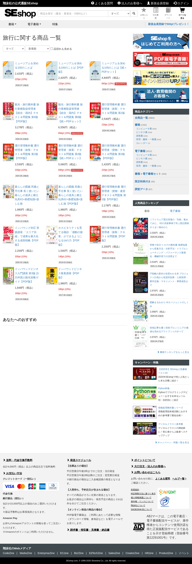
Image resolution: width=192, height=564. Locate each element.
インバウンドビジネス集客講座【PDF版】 (70, 273)
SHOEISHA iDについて (141, 509)
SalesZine (114, 553)
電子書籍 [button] (33, 24)
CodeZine (8, 553)
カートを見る (182, 13)
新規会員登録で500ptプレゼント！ (168, 24)
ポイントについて (143, 460)
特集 (55, 24)
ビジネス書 (144, 132)
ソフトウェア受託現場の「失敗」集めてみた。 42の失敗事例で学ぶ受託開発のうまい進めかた (169, 223)
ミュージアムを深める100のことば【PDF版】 (71, 67)
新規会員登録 (158, 3)
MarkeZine (26, 553)
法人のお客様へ (130, 3)
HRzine (149, 553)
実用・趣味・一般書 (148, 139)
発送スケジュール (79, 460)
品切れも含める (61, 48)
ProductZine (166, 553)
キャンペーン (121, 84)
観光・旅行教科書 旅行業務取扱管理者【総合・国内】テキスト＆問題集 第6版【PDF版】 (27, 113)
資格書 (142, 135)
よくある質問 (102, 3)
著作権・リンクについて (142, 501)
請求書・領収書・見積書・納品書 (88, 529)
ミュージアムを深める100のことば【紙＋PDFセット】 (114, 67)
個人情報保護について (141, 497)
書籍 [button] (11, 24)
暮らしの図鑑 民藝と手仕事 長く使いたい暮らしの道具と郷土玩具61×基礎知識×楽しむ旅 (27, 195)
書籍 (137, 124)
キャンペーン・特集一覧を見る (172, 442)
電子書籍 (140, 151)
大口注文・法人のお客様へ (148, 466)
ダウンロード (168, 13)
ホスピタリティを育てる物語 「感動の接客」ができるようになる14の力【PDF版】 (70, 236)
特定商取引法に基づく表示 (143, 493)
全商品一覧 (141, 117)
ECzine (64, 553)
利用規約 (135, 489)
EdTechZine (96, 553)
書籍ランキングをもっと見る (173, 352)
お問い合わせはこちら (145, 472)
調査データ (141, 189)
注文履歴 (155, 13)
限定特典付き (143, 181)
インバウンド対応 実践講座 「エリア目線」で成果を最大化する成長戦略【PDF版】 (27, 236)
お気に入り (144, 13)
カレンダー (143, 143)
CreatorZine (133, 553)
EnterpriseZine (46, 553)
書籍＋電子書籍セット (148, 173)
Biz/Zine (79, 553)
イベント (184, 553)
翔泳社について (138, 505)
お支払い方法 (12, 473)
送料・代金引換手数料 (17, 460)
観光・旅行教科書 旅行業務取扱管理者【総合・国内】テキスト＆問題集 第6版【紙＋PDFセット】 (70, 113)
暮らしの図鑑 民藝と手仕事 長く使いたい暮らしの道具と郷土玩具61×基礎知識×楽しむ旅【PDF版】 (70, 195)
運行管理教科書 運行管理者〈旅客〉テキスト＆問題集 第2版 (114, 108)
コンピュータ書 (146, 128)
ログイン (181, 3)
